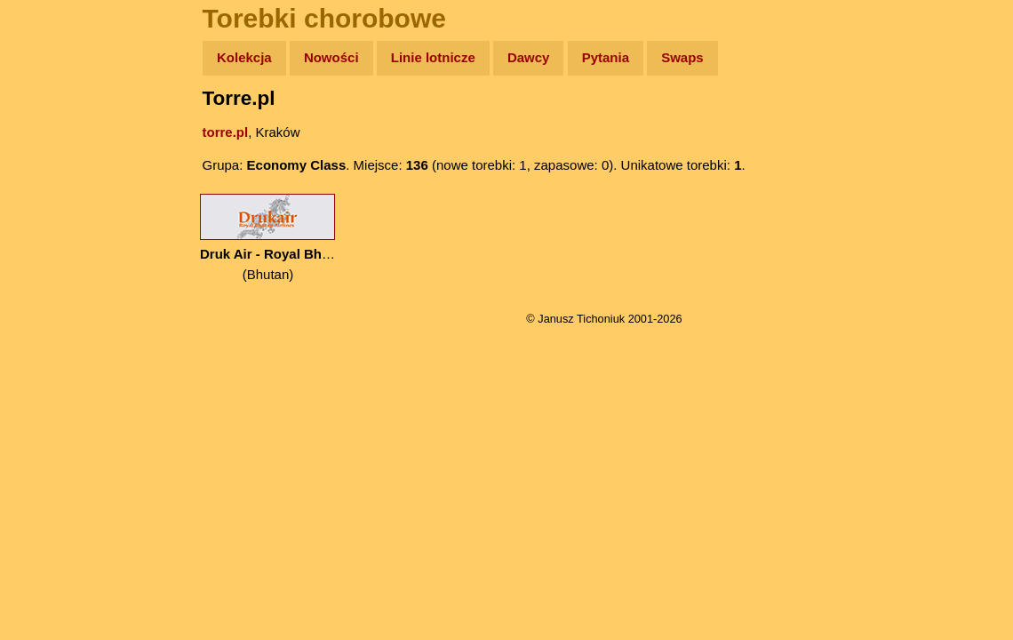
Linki (45, 332)
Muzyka (53, 263)
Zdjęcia (53, 161)
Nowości (331, 57)
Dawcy (528, 57)
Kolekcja (244, 57)
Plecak (51, 298)
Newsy (51, 195)
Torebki (53, 366)
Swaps (682, 57)
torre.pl (226, 132)
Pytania (605, 57)
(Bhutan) (267, 238)
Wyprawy (59, 126)
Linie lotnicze (433, 57)
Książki (53, 229)
